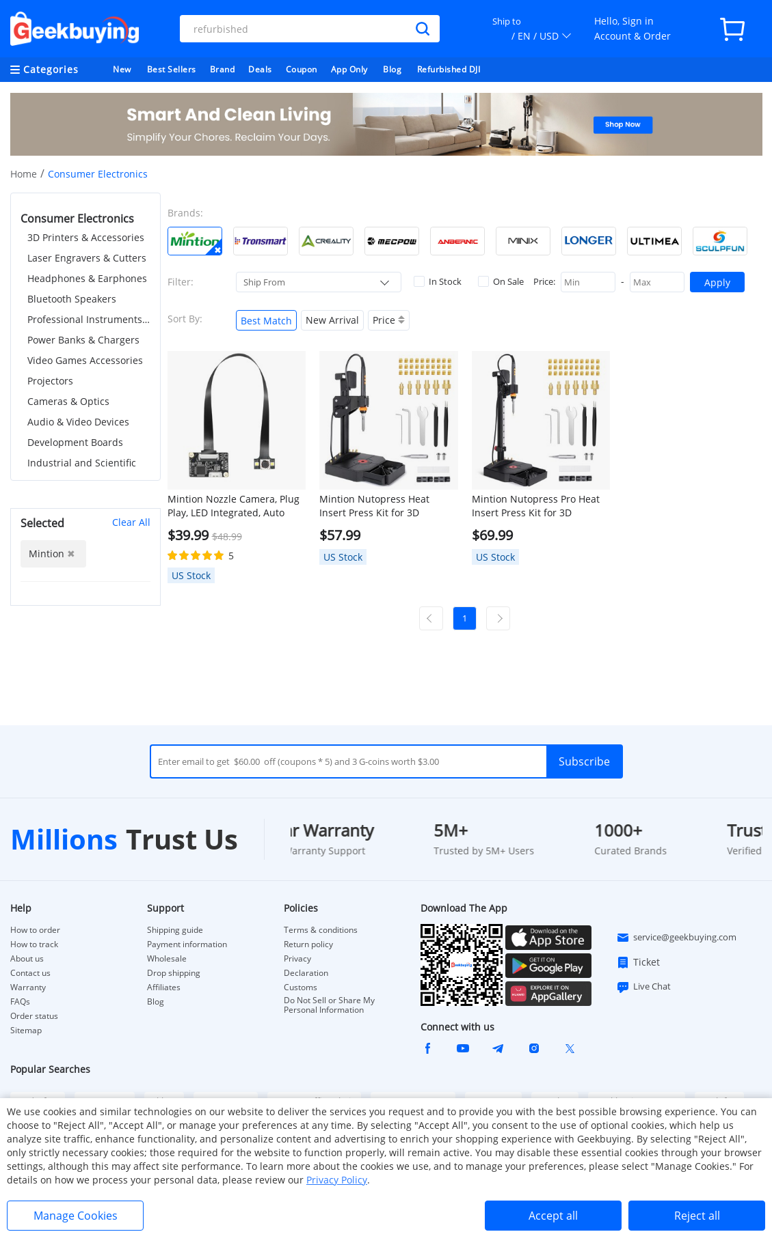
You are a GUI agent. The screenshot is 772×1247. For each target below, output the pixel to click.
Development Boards (75, 442)
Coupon (301, 69)
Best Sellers (171, 69)
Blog (392, 69)
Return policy (308, 944)
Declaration (306, 973)
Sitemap (26, 1030)
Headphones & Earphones (87, 278)
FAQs (20, 1002)
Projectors (50, 380)
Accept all (553, 1215)
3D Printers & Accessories (85, 237)
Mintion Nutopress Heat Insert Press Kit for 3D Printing (374, 506)
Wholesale (167, 959)
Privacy (297, 959)
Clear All (131, 522)
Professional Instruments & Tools (88, 319)
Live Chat (643, 987)
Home (23, 173)
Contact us (30, 973)
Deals (260, 69)
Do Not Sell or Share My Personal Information (329, 1005)
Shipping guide (175, 930)
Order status (34, 1016)
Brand (222, 69)
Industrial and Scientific (81, 462)
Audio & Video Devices (78, 421)
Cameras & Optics (68, 401)
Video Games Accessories (85, 360)
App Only (349, 69)
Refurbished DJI (449, 69)
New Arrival (332, 319)
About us (27, 959)
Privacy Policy (336, 1179)
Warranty (28, 987)
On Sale (501, 281)
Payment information (187, 944)
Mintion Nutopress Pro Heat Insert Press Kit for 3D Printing (536, 506)
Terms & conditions (321, 930)
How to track (34, 944)
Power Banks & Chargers (83, 339)
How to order (35, 930)
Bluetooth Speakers (71, 298)
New (122, 69)
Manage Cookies (76, 1215)
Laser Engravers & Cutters (86, 257)
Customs (300, 987)
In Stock (438, 281)
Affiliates (164, 987)
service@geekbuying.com (676, 937)
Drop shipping (173, 973)
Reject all (697, 1215)
